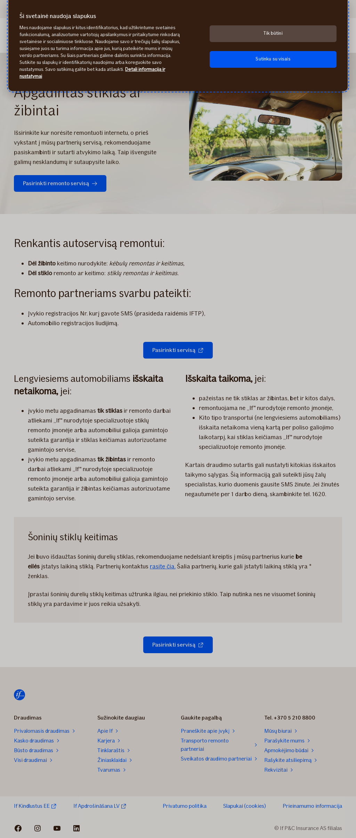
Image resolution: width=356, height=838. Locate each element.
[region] (178, 45)
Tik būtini (273, 33)
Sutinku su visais (273, 59)
